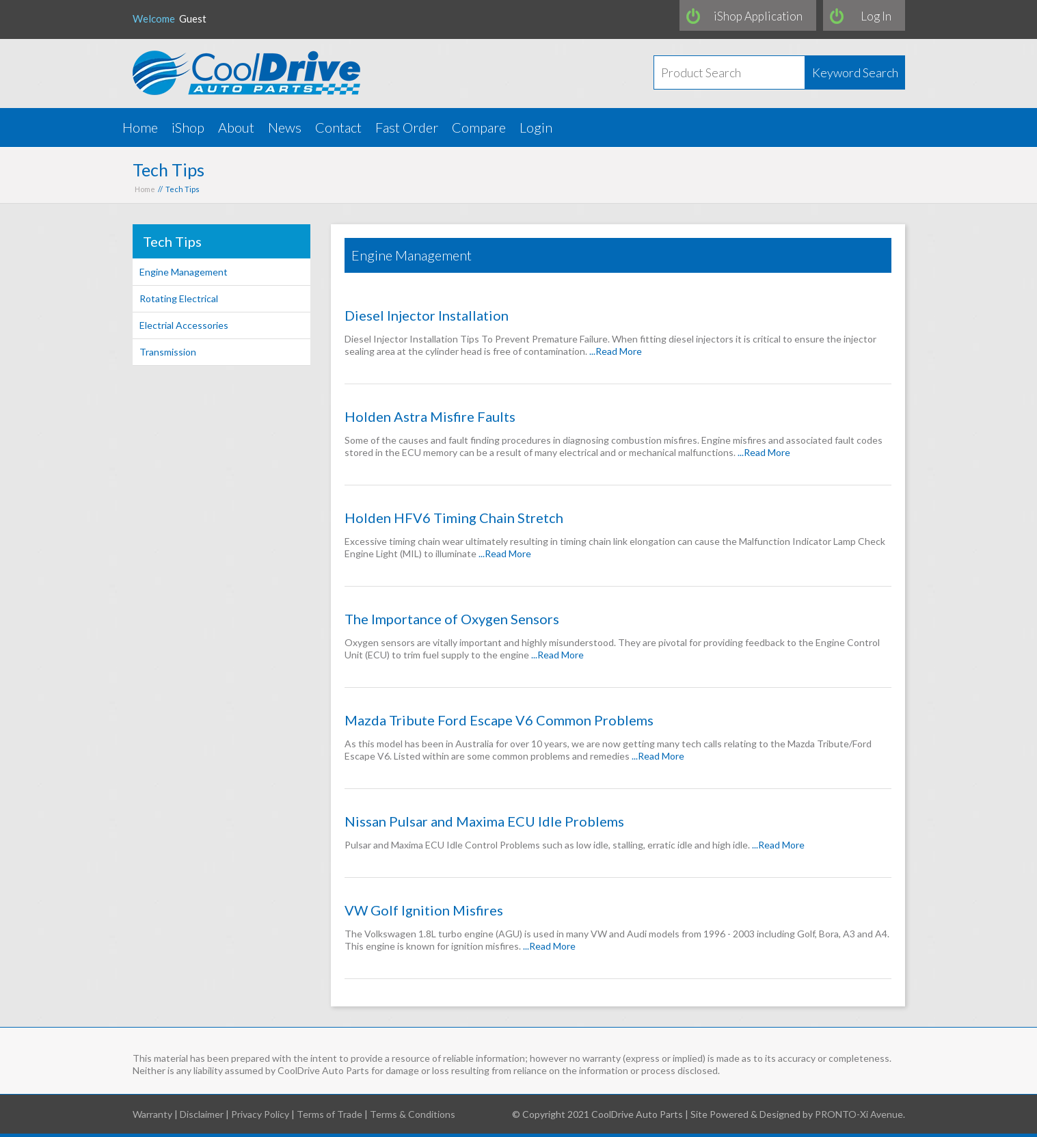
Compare (479, 127)
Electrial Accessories (183, 325)
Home (140, 127)
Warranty (152, 1114)
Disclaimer (202, 1114)
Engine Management (183, 272)
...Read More (615, 351)
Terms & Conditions (412, 1114)
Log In (876, 16)
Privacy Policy (260, 1114)
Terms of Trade (329, 1114)
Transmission (167, 352)
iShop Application (758, 16)
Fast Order (406, 127)
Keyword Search (855, 72)
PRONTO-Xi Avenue (859, 1114)
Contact (338, 127)
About (236, 127)
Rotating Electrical (178, 298)
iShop (188, 127)
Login (536, 127)
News (284, 127)
